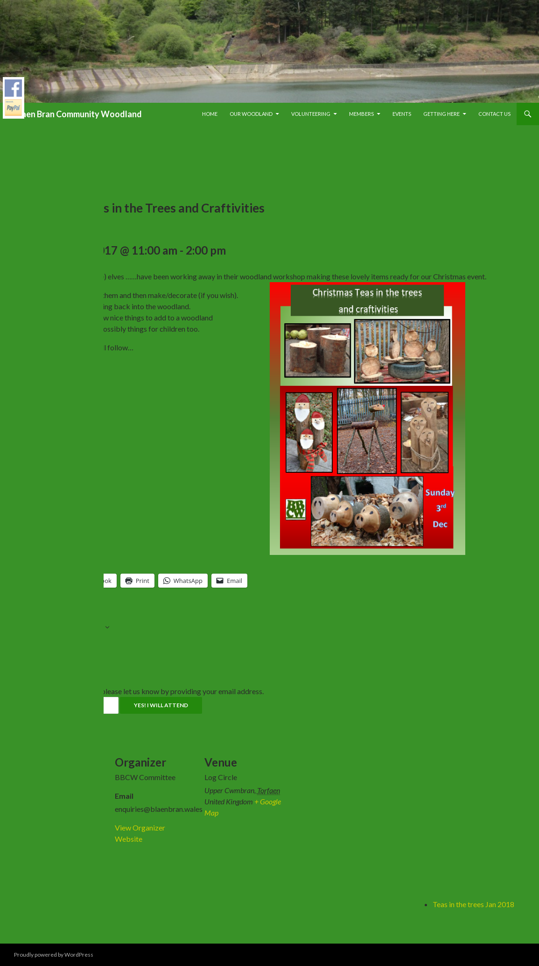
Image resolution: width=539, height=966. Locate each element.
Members (361, 114)
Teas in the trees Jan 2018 (473, 904)
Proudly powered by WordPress (53, 954)
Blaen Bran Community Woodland (78, 114)
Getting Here (441, 114)
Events (401, 114)
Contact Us (494, 114)
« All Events (43, 149)
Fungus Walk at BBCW (61, 904)
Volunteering (310, 114)
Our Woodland (251, 114)
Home (209, 114)
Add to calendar (73, 628)
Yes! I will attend (161, 705)
